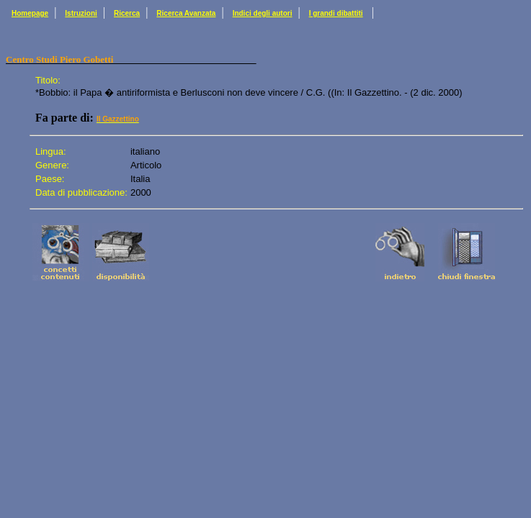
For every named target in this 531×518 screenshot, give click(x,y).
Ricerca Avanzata (185, 13)
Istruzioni (81, 13)
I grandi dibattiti (336, 13)
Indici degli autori (263, 13)
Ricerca (127, 13)
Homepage (30, 13)
